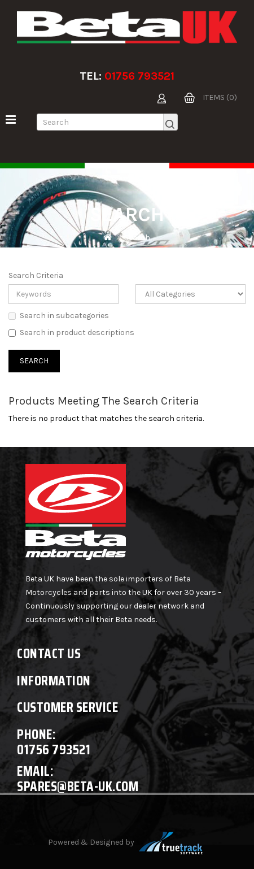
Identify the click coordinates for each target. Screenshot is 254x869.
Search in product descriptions (71, 332)
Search (137, 237)
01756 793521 (139, 75)
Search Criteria (35, 275)
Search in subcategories (58, 315)
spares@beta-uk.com (77, 786)
